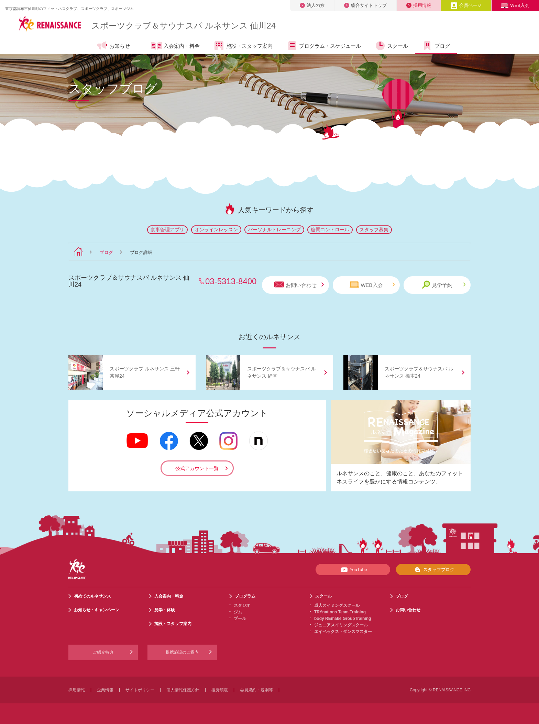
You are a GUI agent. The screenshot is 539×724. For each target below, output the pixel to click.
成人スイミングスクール (337, 605)
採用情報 (418, 5)
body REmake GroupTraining (342, 618)
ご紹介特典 (103, 652)
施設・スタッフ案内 (243, 45)
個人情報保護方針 (182, 690)
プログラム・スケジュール (323, 45)
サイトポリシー (139, 690)
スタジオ (242, 605)
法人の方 (312, 5)
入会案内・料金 (175, 46)
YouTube (353, 569)
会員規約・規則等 (256, 690)
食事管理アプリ (167, 229)
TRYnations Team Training (340, 612)
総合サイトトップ (365, 5)
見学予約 (443, 284)
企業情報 (105, 690)
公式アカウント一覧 (197, 468)
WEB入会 (515, 5)
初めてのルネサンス (92, 596)
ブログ (436, 45)
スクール (391, 45)
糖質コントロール (330, 229)
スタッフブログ (433, 569)
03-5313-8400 (230, 281)
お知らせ (113, 45)
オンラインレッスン (216, 229)
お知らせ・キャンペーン (96, 610)
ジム (238, 612)
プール (240, 618)
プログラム (245, 596)
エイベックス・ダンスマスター (343, 631)
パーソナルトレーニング (274, 229)
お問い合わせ (299, 284)
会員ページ (466, 5)
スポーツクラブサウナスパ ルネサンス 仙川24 (183, 25)
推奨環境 (219, 690)
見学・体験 (164, 610)
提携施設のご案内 (182, 652)
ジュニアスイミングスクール (341, 625)
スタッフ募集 (374, 229)
